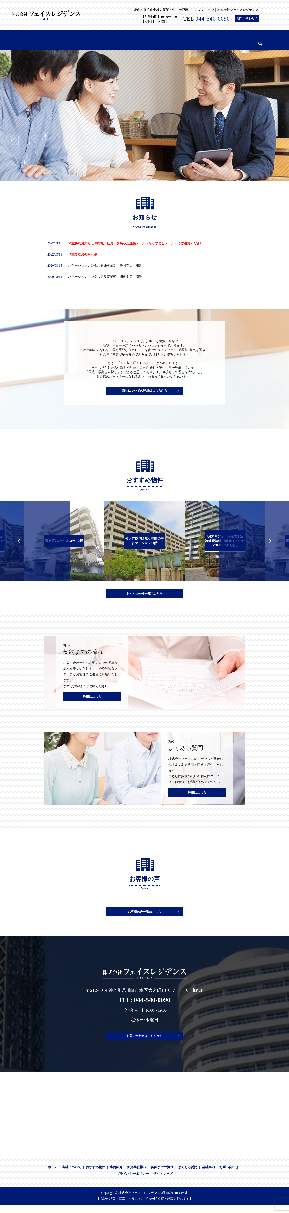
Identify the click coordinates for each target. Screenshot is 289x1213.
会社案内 (208, 1175)
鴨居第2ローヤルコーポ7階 (64, 540)
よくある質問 (187, 1175)
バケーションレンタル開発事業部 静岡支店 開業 (105, 265)
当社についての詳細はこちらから (144, 392)
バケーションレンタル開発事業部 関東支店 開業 (105, 276)
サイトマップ (162, 1182)
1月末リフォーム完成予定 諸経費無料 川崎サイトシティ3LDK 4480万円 (224, 541)
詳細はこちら (92, 700)
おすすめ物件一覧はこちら (144, 595)
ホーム (53, 1175)
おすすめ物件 (95, 1175)
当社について (71, 1175)
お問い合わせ (245, 18)
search (247, 41)
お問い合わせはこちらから (144, 1044)
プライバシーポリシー (133, 1182)
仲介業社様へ (136, 1175)
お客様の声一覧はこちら (144, 919)
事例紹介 (116, 1175)
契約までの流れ (162, 1175)
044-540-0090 (212, 18)
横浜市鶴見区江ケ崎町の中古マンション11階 (144, 541)
